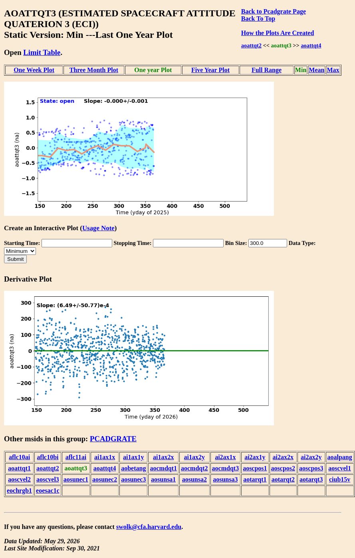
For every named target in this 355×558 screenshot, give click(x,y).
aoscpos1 (255, 468)
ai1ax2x (163, 457)
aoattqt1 (19, 468)
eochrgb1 (19, 490)
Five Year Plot (210, 70)
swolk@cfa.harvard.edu (148, 526)
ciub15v (339, 479)
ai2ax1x (225, 457)
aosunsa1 (163, 479)
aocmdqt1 (163, 468)
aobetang (133, 468)
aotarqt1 (254, 479)
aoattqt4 (311, 45)
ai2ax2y (311, 457)
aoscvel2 (19, 479)
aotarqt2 (283, 479)
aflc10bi (47, 457)
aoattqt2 (251, 45)
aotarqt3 (311, 479)
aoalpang (339, 457)
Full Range (267, 70)
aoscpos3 (311, 468)
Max (333, 70)
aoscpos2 (283, 468)
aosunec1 (75, 479)
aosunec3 (133, 479)
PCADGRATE (113, 439)
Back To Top (258, 18)
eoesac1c (47, 490)
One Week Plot (34, 70)
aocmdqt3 (225, 468)
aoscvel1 (339, 468)
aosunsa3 (225, 479)
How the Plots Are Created (277, 32)
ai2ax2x (283, 457)
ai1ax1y (133, 457)
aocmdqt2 (194, 468)
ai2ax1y (254, 457)
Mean (316, 70)
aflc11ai (75, 457)
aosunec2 (104, 479)
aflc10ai (19, 457)
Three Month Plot (93, 70)
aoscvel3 (47, 479)
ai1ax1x (104, 457)
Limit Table (41, 52)
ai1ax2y (194, 457)
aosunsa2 (194, 479)
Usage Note (98, 228)
